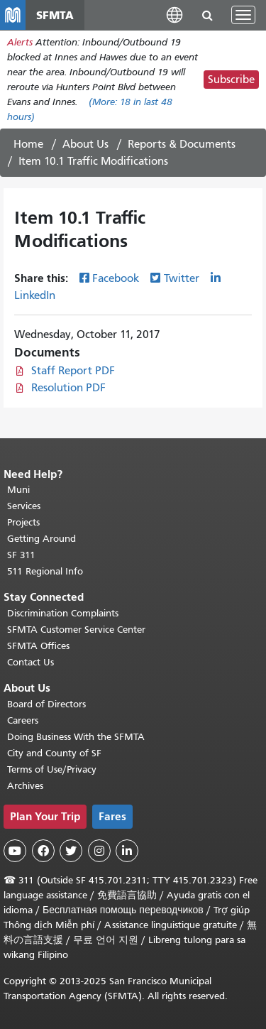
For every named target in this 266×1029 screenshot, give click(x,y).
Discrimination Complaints (62, 613)
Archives (25, 786)
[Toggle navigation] (243, 15)
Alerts (20, 42)
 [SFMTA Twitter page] (71, 850)
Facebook (115, 278)
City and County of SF (54, 753)
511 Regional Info (45, 571)
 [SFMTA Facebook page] (43, 850)
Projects (23, 522)
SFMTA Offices (38, 646)
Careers (22, 720)
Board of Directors (46, 704)
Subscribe (231, 79)
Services (23, 506)
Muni (18, 490)
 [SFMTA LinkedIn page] (127, 850)
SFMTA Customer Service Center (76, 630)
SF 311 (21, 555)
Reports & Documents (181, 144)
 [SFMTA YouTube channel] (15, 850)
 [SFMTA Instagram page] (99, 850)
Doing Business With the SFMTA (76, 737)
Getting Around (41, 539)
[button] (174, 14)
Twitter (181, 278)
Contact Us (30, 662)
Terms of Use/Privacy (51, 769)
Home (28, 144)
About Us (85, 144)
